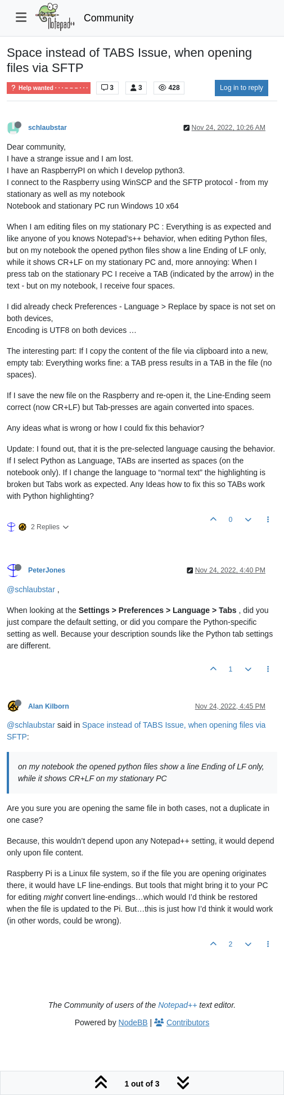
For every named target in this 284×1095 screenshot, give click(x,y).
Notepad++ (177, 1005)
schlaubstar (47, 128)
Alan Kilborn (48, 706)
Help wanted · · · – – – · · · (49, 88)
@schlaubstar (31, 589)
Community (109, 18)
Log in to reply (241, 88)
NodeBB (133, 1022)
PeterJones (46, 570)
